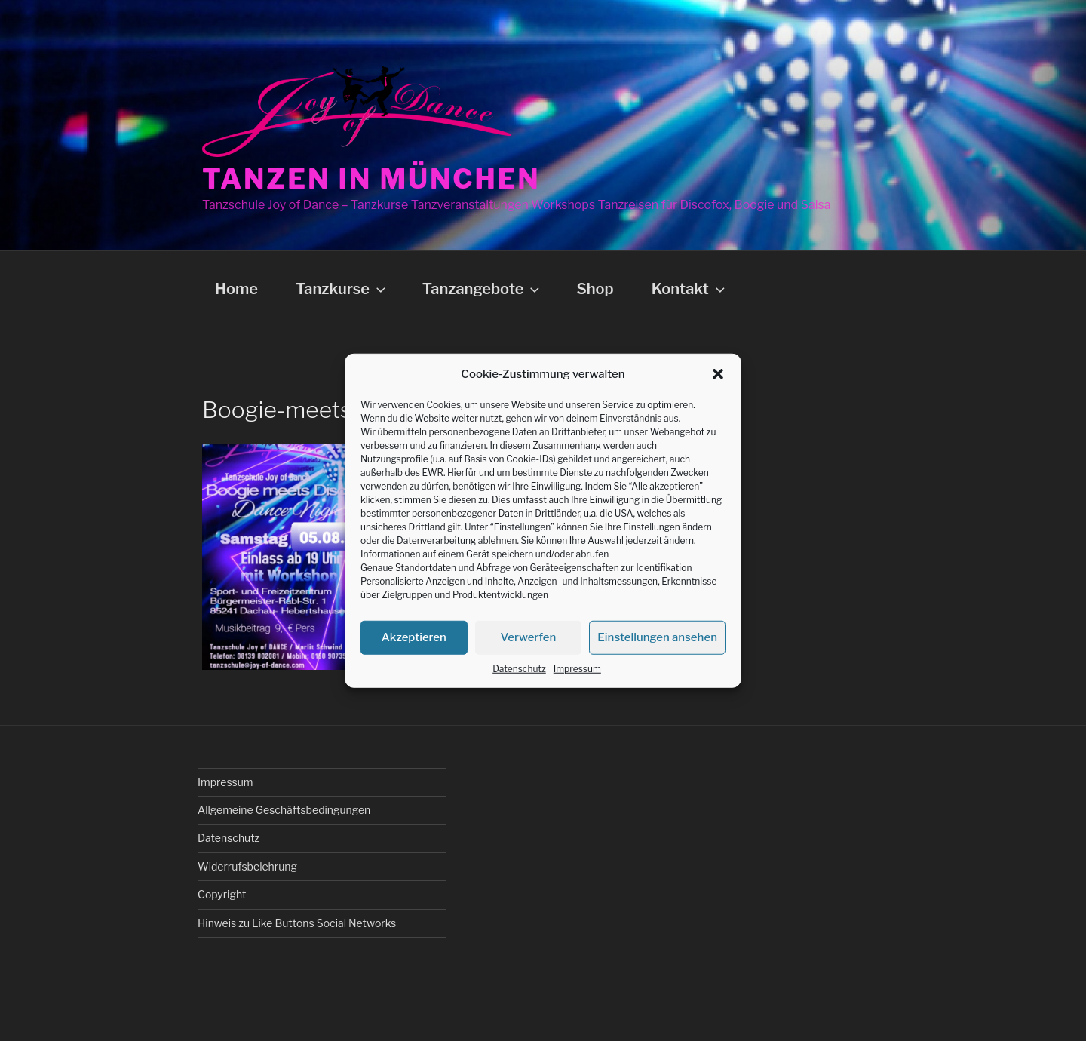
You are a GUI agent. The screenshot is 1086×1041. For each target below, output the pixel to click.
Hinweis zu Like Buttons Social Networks (297, 923)
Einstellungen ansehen (657, 637)
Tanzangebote (482, 289)
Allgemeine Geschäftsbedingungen (284, 809)
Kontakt (690, 289)
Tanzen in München (371, 178)
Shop (594, 289)
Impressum (577, 668)
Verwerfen (529, 637)
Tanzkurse (342, 289)
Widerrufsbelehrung (247, 866)
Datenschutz (519, 668)
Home (236, 289)
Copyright (222, 894)
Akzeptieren (414, 637)
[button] (718, 374)
